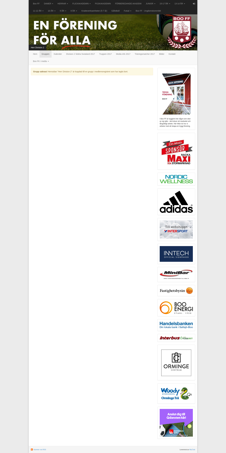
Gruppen (45, 54)
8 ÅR (74, 11)
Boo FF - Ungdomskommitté (148, 11)
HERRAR (63, 3)
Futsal (127, 11)
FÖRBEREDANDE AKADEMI (128, 3)
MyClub (192, 449)
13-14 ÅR (180, 3)
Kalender (58, 54)
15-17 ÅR (165, 3)
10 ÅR (51, 11)
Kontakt (172, 54)
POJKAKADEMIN (103, 3)
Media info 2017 (123, 54)
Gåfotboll (115, 11)
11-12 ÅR (38, 11)
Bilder (161, 54)
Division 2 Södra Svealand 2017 (80, 54)
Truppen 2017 (105, 54)
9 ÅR (63, 11)
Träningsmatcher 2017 (145, 54)
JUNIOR (150, 3)
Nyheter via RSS (40, 449)
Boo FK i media (41, 61)
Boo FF (36, 3)
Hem (35, 54)
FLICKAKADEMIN (81, 3)
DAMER (48, 3)
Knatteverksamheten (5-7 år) (94, 11)
